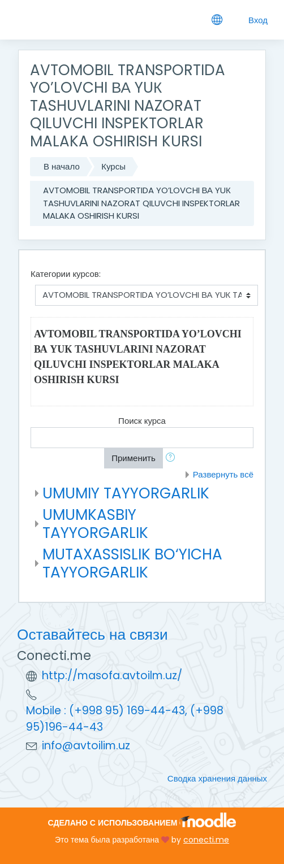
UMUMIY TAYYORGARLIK (125, 493)
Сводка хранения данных (217, 778)
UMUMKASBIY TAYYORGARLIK (95, 523)
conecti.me (206, 839)
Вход (258, 20)
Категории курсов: (66, 274)
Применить (133, 458)
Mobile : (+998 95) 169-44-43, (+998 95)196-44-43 (124, 719)
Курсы (113, 166)
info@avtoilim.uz (86, 745)
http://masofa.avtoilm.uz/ (112, 675)
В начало (62, 166)
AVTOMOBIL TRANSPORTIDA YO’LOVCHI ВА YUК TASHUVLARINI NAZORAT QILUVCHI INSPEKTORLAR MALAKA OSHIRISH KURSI (141, 203)
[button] (172, 458)
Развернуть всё (223, 474)
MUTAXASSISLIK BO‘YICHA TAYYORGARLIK (132, 563)
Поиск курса (142, 421)
